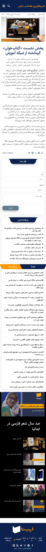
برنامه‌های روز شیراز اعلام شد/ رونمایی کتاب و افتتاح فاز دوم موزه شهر (22, 229)
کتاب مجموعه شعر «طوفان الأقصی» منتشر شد (28, 339)
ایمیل (41, 185)
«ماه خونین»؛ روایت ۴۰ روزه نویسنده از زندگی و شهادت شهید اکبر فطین (23, 298)
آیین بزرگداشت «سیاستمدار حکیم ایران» (12, 471)
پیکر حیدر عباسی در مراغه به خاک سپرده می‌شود (25, 255)
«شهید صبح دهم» (15, 485)
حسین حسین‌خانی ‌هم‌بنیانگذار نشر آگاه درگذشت (25, 258)
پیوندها (18, 539)
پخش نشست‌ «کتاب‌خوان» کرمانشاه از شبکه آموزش (23, 50)
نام (42, 174)
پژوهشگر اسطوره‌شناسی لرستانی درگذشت (27, 244)
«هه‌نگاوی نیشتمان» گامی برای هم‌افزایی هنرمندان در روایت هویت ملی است (24, 318)
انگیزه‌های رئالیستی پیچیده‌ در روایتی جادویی (28, 372)
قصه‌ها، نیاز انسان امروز (14, 454)
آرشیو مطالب (40, 539)
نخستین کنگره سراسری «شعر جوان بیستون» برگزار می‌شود (24, 292)
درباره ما (24, 539)
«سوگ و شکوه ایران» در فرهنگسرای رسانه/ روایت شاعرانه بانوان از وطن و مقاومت (23, 345)
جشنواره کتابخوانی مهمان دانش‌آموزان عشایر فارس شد (25, 329)
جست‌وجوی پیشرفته (8, 539)
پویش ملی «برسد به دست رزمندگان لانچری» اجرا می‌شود (24, 324)
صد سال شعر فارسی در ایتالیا (23, 426)
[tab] (33, 266)
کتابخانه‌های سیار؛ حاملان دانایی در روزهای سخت (27, 382)
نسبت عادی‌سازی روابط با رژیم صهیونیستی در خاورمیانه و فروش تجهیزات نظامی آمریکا (24, 360)
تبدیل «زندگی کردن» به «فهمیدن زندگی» (30, 377)
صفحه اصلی (41, 14)
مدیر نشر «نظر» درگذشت (33, 247)
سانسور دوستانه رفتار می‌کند (12, 501)
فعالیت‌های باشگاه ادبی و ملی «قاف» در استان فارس (25, 280)
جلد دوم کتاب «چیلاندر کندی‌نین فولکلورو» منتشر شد (25, 305)
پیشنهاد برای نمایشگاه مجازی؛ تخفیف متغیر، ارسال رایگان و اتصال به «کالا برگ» (23, 311)
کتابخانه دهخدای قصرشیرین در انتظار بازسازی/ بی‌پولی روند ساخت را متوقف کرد (23, 239)
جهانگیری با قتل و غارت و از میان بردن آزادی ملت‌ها (26, 387)
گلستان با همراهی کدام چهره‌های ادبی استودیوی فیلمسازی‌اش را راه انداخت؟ (23, 353)
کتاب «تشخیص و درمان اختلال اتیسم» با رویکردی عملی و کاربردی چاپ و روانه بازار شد (24, 273)
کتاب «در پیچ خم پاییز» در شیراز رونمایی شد (28, 334)
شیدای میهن (17, 438)
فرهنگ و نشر (31, 14)
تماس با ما (31, 539)
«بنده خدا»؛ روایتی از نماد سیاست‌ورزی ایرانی (26, 251)
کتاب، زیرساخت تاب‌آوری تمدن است (29, 234)
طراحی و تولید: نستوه (23, 548)
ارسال (11, 208)
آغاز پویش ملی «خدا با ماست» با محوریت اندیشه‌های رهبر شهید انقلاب (24, 286)
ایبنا (31, 8)
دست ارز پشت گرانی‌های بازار (34, 367)
